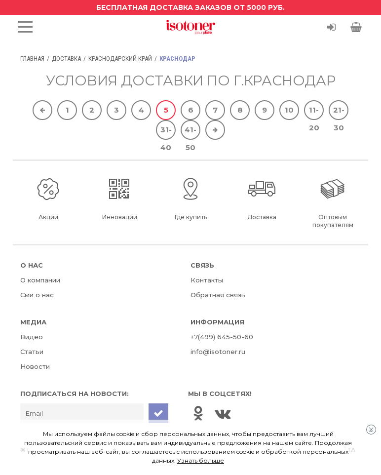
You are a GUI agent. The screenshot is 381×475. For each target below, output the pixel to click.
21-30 (338, 112)
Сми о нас (37, 295)
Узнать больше (200, 460)
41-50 (190, 132)
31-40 (166, 132)
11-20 (314, 112)
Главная (32, 58)
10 (289, 110)
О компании (40, 280)
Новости (35, 366)
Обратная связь (217, 295)
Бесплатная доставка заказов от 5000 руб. (190, 7)
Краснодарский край (120, 58)
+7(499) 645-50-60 (221, 337)
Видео (31, 337)
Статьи (31, 352)
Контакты (206, 280)
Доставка (66, 58)
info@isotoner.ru (217, 352)
